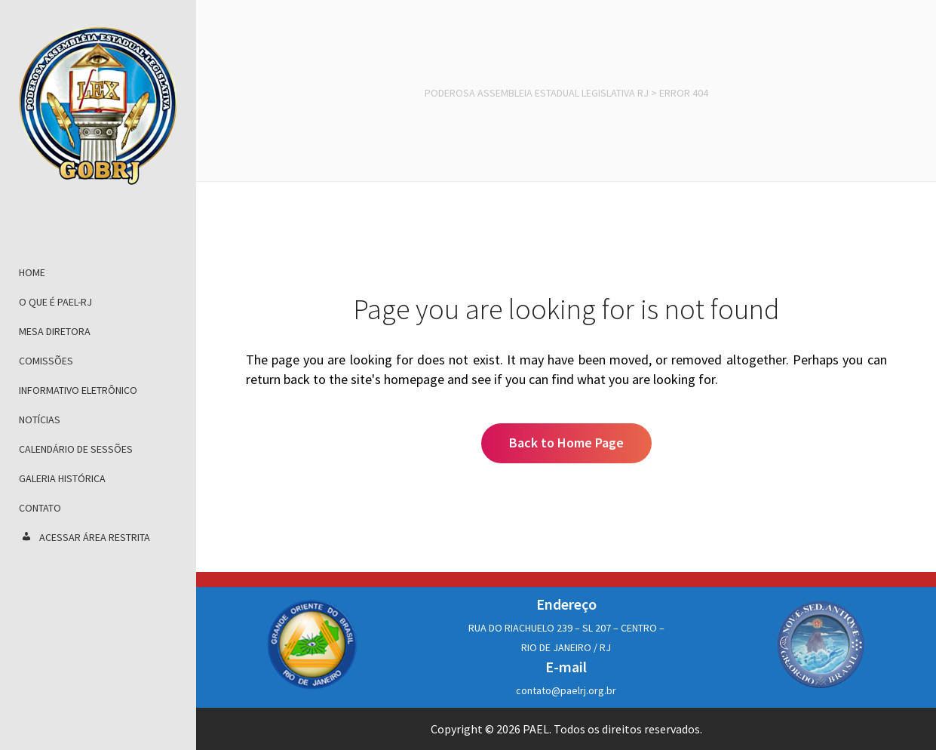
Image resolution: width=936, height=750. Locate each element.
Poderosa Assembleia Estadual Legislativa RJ (537, 93)
